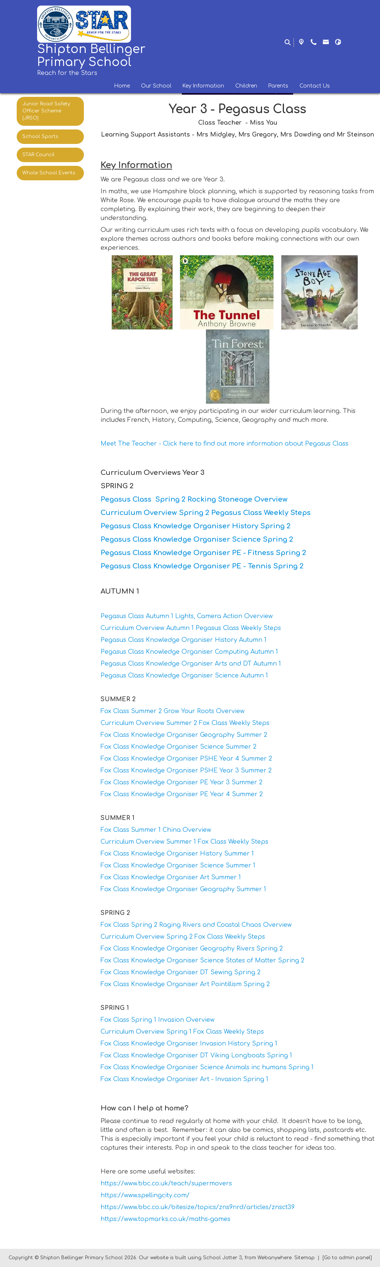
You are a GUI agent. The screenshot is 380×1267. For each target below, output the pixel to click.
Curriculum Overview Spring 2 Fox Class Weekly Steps (183, 936)
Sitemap (304, 1257)
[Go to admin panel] (347, 1257)
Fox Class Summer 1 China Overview (156, 830)
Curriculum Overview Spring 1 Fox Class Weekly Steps (182, 1031)
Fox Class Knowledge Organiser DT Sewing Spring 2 (181, 972)
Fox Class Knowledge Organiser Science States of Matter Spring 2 (202, 960)
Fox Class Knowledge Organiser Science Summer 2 (178, 747)
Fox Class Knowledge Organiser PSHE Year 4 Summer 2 (186, 758)
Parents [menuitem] (278, 86)
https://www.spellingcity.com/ (145, 1195)
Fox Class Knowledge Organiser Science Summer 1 (178, 865)
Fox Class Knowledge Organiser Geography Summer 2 (184, 735)
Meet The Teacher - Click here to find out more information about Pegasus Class (224, 443)
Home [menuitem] (122, 86)
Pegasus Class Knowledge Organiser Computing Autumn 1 (189, 652)
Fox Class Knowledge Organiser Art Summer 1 (171, 877)
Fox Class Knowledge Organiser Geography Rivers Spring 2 (192, 948)
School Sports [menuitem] (40, 136)
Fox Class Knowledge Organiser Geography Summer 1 (183, 889)
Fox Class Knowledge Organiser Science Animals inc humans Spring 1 (207, 1067)
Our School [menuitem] (156, 86)
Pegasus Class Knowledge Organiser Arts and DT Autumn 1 (191, 663)
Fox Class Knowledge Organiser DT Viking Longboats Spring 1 (196, 1055)
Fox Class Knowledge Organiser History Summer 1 (177, 853)
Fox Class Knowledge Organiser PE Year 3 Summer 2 (181, 782)
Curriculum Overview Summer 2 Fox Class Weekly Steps (185, 723)
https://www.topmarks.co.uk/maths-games (165, 1219)
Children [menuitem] (246, 86)
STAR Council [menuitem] (38, 154)
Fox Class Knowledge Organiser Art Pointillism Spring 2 (185, 984)
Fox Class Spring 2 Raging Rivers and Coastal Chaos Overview (196, 925)
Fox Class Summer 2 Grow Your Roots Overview (173, 711)
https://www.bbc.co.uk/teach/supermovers (166, 1183)
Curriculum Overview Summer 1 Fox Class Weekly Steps (184, 841)
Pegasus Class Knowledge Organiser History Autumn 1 (183, 640)
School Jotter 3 (222, 1257)
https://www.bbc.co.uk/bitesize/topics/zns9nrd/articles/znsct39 (198, 1207)
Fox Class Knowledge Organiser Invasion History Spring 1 (189, 1043)
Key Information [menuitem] (203, 86)
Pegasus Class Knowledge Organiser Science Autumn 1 (184, 675)
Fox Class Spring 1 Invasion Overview (157, 1020)
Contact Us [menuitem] (314, 86)
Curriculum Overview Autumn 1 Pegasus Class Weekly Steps (191, 628)
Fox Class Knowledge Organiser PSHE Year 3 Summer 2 (186, 770)
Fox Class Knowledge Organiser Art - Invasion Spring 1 (184, 1079)
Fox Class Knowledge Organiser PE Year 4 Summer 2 (182, 794)
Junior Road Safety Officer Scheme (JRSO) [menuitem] (46, 111)
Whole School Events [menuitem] (48, 172)
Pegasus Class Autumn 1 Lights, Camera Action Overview (187, 616)
